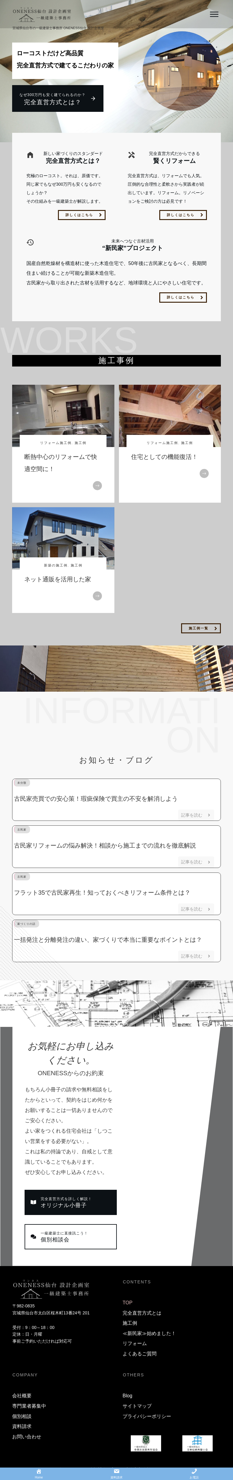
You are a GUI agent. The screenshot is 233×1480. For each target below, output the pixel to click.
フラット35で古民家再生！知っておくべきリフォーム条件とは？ (102, 892)
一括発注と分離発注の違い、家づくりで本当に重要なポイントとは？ (108, 939)
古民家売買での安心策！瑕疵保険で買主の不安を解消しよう (96, 798)
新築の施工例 (56, 565)
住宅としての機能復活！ (164, 456)
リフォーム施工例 (56, 443)
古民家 (21, 829)
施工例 (80, 443)
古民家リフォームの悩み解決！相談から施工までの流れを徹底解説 (105, 845)
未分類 (21, 782)
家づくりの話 (26, 923)
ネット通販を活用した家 (57, 579)
